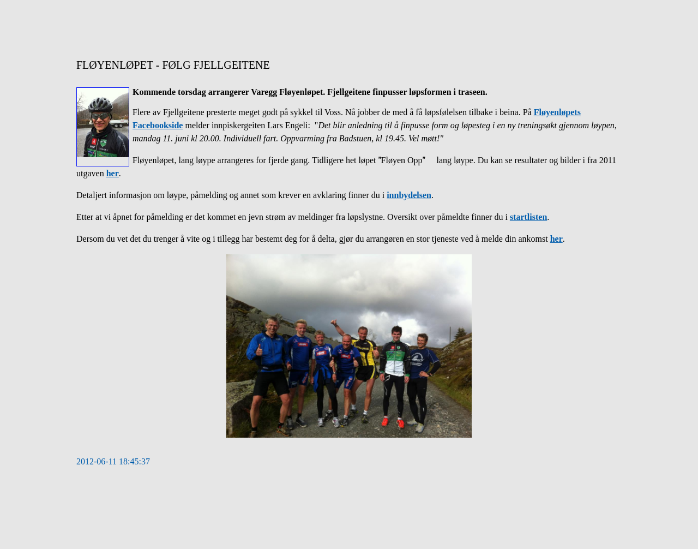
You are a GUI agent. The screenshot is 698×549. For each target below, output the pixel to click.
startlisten (528, 217)
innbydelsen (409, 195)
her (112, 173)
